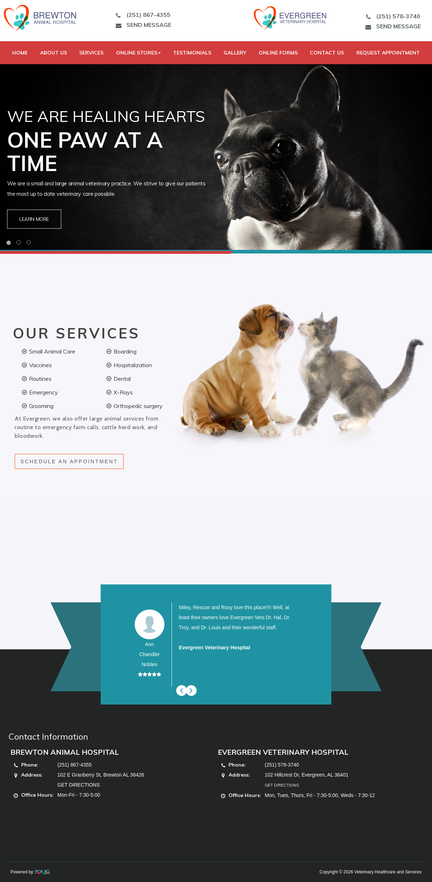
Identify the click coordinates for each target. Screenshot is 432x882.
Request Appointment (388, 52)
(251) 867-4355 (141, 14)
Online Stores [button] (138, 52)
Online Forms (278, 52)
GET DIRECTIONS (78, 785)
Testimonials (192, 52)
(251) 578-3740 (391, 16)
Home (20, 52)
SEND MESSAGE (141, 24)
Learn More (34, 219)
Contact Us (327, 52)
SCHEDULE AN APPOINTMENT (69, 461)
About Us (53, 52)
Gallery (235, 52)
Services (91, 52)
